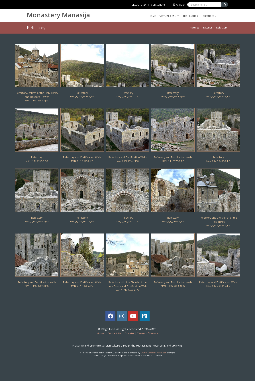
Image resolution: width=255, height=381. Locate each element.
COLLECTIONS (158, 4)
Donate (129, 333)
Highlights (190, 16)
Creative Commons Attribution (153, 352)
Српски (180, 4)
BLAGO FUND (139, 4)
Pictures (208, 16)
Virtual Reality (169, 16)
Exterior (207, 27)
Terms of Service (147, 333)
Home (152, 16)
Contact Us (114, 333)
